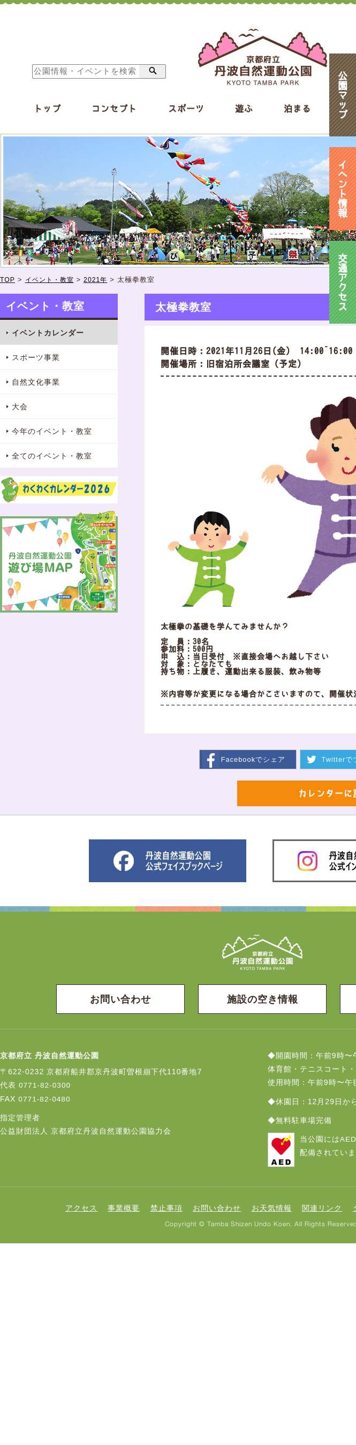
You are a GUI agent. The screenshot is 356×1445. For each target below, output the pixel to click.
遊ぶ (244, 108)
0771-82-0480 (44, 1099)
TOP (8, 280)
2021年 (100, 280)
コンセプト (114, 108)
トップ (47, 108)
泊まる (297, 108)
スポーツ (186, 108)
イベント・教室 (52, 280)
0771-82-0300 (45, 1086)
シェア (253, 759)
